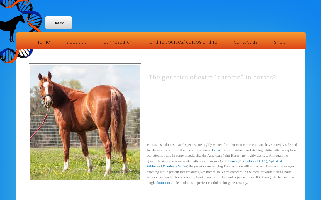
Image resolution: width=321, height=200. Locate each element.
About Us (77, 41)
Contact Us (245, 41)
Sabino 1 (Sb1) (256, 161)
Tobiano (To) (234, 161)
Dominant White (175, 166)
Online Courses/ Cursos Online (183, 41)
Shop (280, 41)
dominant (163, 183)
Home (43, 41)
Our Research (118, 41)
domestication (221, 150)
